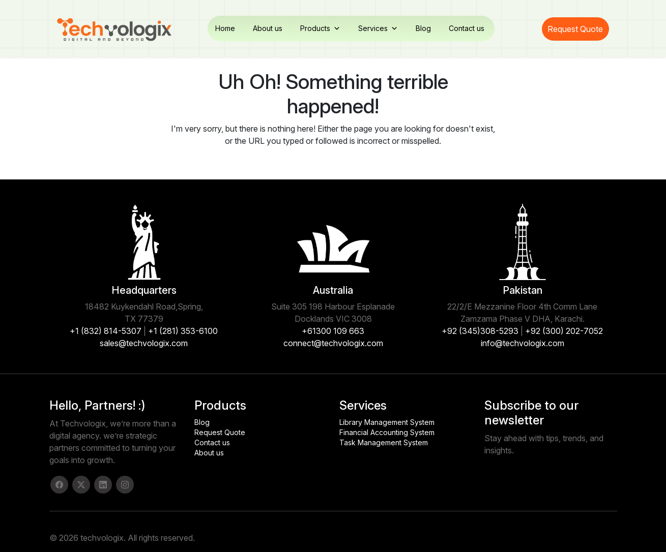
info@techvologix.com (522, 343)
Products (320, 28)
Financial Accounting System (387, 432)
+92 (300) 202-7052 (564, 331)
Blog (423, 28)
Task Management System (383, 442)
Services (378, 28)
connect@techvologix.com (333, 343)
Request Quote (575, 29)
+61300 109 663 (333, 331)
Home (225, 28)
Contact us (466, 28)
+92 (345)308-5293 (480, 331)
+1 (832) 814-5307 (105, 331)
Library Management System (387, 422)
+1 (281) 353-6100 (183, 331)
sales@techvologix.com (144, 343)
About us (267, 28)
